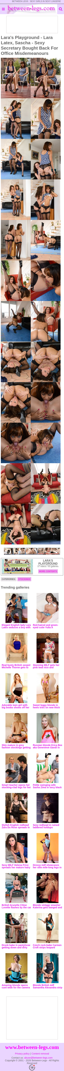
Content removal (40, 1053)
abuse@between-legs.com (38, 1057)
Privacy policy (22, 1053)
